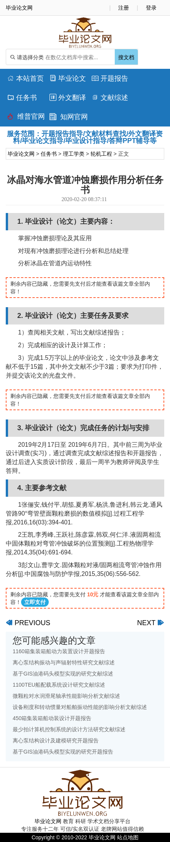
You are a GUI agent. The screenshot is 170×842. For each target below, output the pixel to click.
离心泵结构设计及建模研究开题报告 (56, 740)
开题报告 (110, 78)
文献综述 (110, 98)
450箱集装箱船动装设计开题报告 (52, 718)
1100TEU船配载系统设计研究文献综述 (59, 685)
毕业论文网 (21, 154)
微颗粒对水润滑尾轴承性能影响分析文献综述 (66, 696)
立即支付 (35, 602)
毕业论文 (68, 78)
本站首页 (25, 78)
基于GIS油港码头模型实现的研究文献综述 (63, 674)
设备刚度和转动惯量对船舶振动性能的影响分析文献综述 (80, 707)
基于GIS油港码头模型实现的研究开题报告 (63, 752)
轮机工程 (101, 154)
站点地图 (128, 837)
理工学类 (73, 154)
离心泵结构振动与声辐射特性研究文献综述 (64, 662)
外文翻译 (68, 98)
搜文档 (126, 57)
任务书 (22, 98)
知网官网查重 (69, 118)
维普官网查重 (26, 118)
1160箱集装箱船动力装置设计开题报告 (59, 651)
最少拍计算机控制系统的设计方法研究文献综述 (69, 729)
